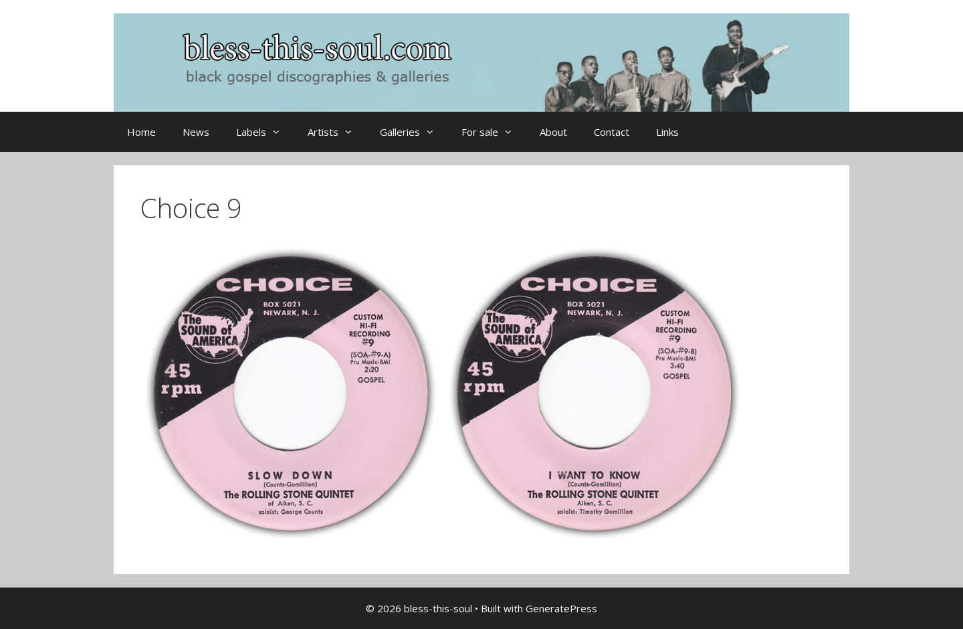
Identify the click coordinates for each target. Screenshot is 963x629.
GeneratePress (561, 608)
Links (667, 132)
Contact (611, 132)
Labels (265, 132)
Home (141, 132)
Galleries (414, 132)
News (196, 132)
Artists (337, 132)
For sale (493, 132)
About (553, 132)
